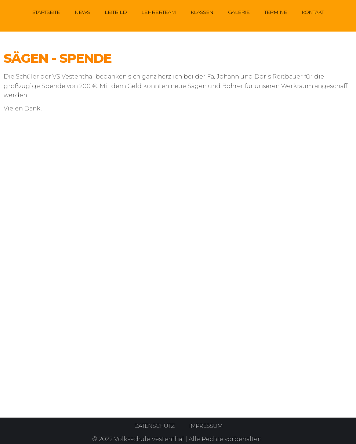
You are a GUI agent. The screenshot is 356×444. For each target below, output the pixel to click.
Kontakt (313, 12)
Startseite (46, 12)
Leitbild (116, 12)
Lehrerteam (158, 12)
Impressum (206, 425)
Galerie (239, 12)
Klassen (201, 12)
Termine (275, 12)
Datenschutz (153, 425)
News (82, 12)
